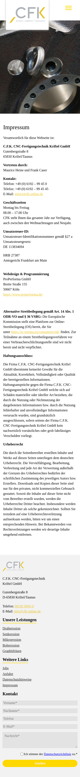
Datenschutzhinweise (17, 679)
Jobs (6, 668)
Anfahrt (8, 674)
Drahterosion (11, 628)
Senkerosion (11, 634)
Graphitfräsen (12, 651)
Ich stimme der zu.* (50, 754)
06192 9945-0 (24, 606)
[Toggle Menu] (68, 8)
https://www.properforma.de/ (23, 294)
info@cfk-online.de (27, 611)
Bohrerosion (11, 645)
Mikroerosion (12, 639)
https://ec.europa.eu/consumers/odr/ (35, 332)
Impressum (10, 685)
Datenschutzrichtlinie (57, 754)
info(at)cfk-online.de (29, 194)
